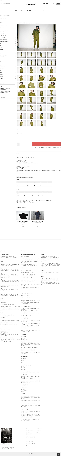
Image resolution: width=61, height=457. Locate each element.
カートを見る (38, 430)
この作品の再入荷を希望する (45, 147)
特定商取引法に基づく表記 (56, 147)
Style (22, 10)
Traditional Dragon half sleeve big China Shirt (23, 222)
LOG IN (53, 3)
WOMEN (5, 18)
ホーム (27, 428)
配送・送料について (29, 432)
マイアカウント (39, 428)
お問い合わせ (38, 432)
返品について (37, 147)
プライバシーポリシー (30, 441)
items (58, 3)
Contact (44, 10)
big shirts (8, 15)
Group (29, 10)
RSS (26, 447)
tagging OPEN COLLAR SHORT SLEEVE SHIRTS (38, 222)
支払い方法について (29, 430)
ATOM (29, 447)
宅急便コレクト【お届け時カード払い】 (28, 282)
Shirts (4, 15)
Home (16, 10)
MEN (4, 16)
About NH (37, 10)
